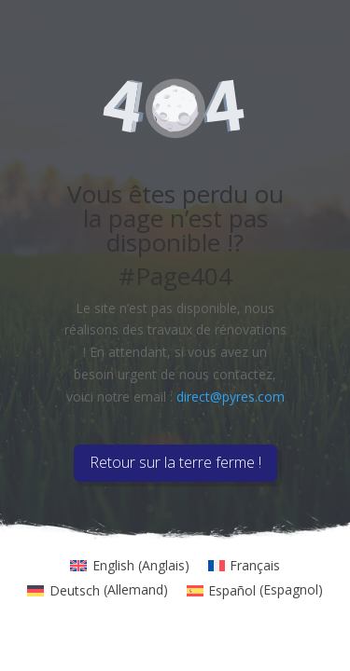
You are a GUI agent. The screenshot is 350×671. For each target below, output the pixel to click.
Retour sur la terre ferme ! (175, 462)
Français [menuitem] (255, 565)
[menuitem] (130, 566)
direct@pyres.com (230, 396)
